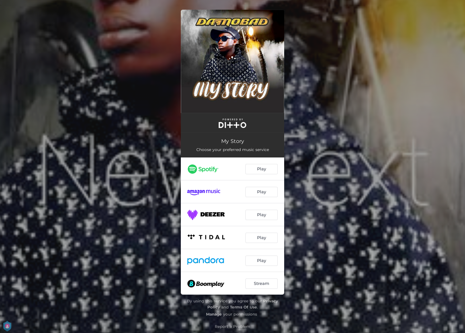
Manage (214, 314)
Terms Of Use (243, 307)
